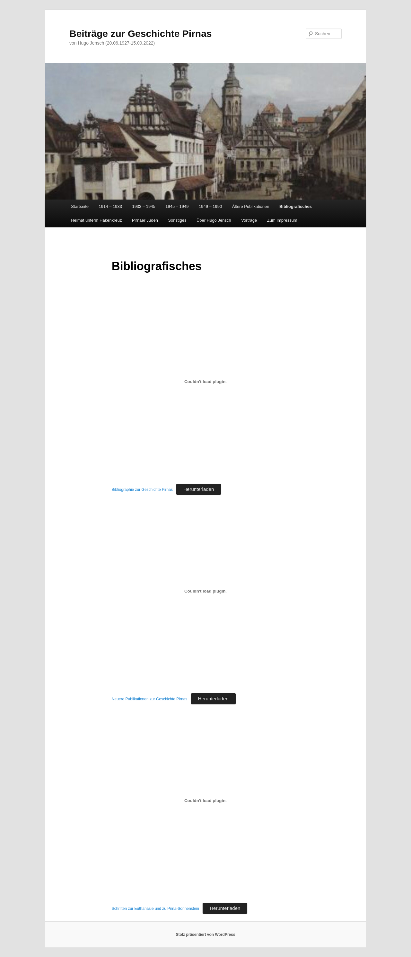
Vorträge (249, 220)
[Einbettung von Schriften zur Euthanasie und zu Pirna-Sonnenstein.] (205, 800)
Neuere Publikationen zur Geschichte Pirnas (149, 699)
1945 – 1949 (176, 206)
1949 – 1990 (210, 206)
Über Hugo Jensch (214, 220)
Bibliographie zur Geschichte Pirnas (142, 489)
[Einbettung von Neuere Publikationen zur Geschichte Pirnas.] (205, 591)
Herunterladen (198, 489)
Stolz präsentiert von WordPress (205, 934)
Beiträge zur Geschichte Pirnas (140, 33)
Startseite (80, 206)
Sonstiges (177, 220)
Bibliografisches (295, 206)
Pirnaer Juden (145, 220)
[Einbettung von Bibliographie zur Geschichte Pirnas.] (205, 381)
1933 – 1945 (143, 206)
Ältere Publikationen (250, 206)
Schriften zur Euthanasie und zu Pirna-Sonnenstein (155, 908)
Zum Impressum (282, 220)
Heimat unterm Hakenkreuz (96, 220)
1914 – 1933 (110, 206)
